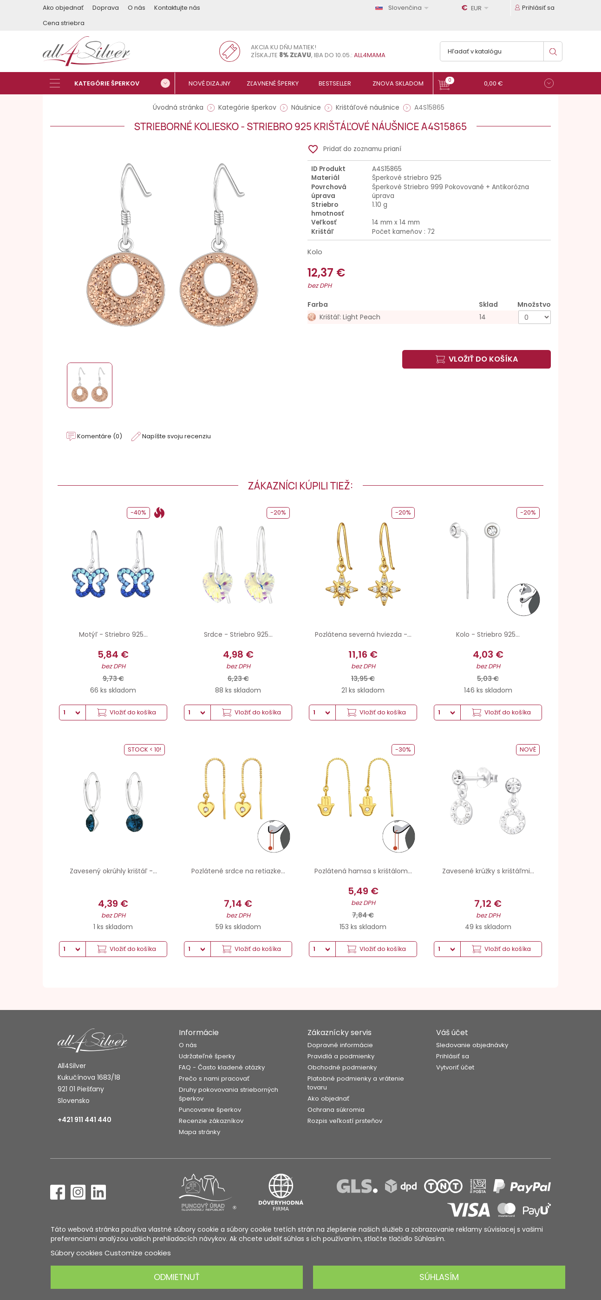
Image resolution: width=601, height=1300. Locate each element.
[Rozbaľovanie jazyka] (404, 7)
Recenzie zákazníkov (211, 1120)
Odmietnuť (177, 1277)
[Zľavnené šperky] (276, 83)
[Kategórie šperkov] (112, 83)
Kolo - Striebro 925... (488, 634)
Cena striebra (64, 23)
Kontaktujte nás (177, 8)
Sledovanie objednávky (472, 1045)
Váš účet (452, 1032)
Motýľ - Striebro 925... (113, 634)
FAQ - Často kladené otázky (222, 1067)
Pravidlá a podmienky (340, 1056)
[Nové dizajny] (213, 83)
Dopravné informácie (340, 1045)
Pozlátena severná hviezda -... (363, 634)
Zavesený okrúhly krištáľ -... (113, 871)
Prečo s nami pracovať (214, 1078)
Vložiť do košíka (477, 359)
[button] (495, 84)
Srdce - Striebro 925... (238, 634)
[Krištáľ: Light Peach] (429, 317)
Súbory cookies (77, 1253)
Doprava (105, 8)
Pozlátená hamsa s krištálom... (363, 871)
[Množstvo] (534, 317)
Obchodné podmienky (342, 1067)
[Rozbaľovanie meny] (476, 8)
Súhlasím (439, 1277)
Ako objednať (63, 8)
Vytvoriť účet (455, 1067)
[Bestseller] (338, 83)
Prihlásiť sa (452, 1056)
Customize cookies (138, 1253)
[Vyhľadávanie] (501, 51)
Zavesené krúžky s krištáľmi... (488, 871)
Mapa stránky (199, 1132)
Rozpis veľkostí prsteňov (344, 1120)
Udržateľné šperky (207, 1056)
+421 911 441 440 (84, 1119)
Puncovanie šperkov (210, 1109)
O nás (136, 8)
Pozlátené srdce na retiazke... (238, 871)
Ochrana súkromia (336, 1109)
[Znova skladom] (401, 83)
